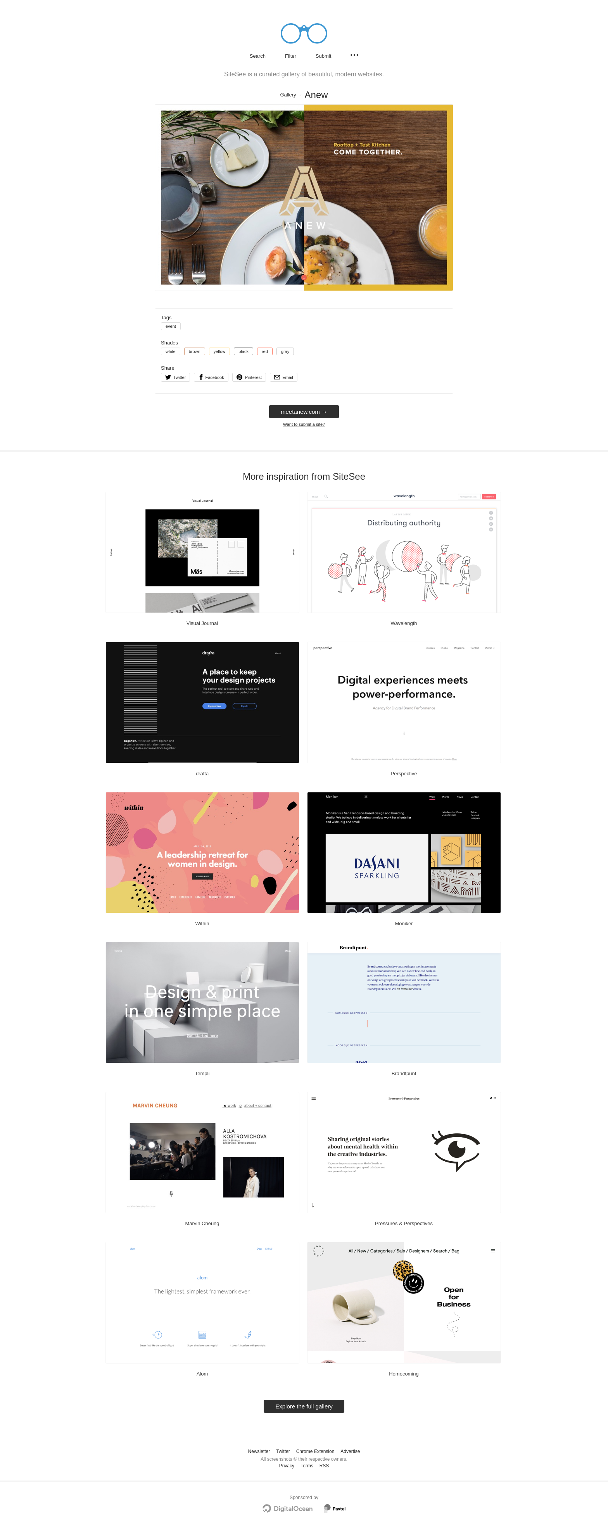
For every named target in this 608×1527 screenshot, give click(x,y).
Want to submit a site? (304, 424)
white (171, 351)
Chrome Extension (315, 1451)
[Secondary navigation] (354, 55)
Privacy (286, 1465)
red (265, 351)
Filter (290, 56)
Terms (307, 1465)
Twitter (283, 1451)
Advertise (350, 1451)
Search (258, 56)
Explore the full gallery (304, 1406)
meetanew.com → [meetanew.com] (304, 411)
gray (285, 351)
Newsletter (259, 1451)
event (171, 326)
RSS (324, 1465)
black (243, 351)
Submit (323, 56)
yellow (220, 351)
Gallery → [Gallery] (291, 95)
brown (194, 351)
